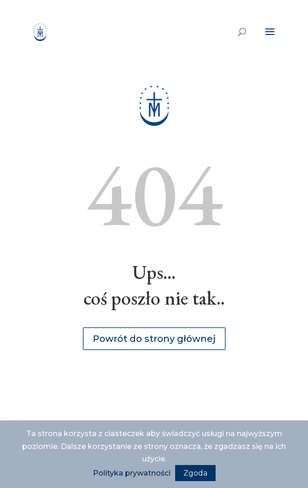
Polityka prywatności (132, 473)
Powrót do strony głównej (154, 338)
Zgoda (195, 473)
